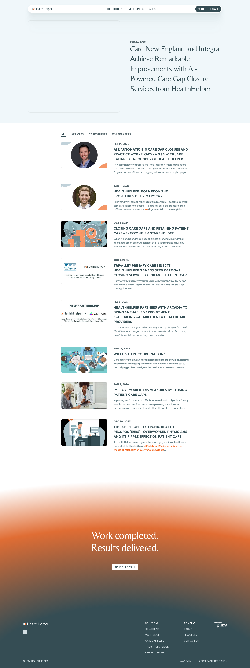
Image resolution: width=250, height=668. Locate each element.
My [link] (146, 209)
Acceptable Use (208, 661)
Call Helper (152, 629)
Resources (190, 634)
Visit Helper (152, 634)
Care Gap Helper (155, 640)
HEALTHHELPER (39, 661)
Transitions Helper (157, 646)
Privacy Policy (185, 661)
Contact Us (191, 640)
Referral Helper (155, 652)
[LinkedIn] (25, 632)
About (188, 629)
